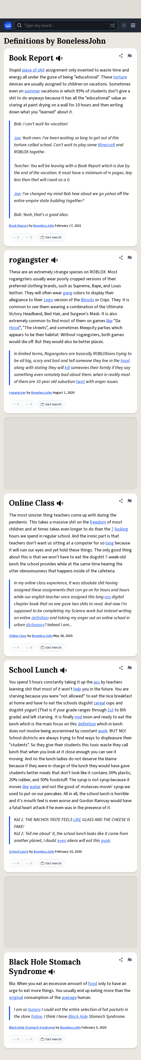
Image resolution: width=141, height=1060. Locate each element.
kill (67, 368)
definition (40, 618)
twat (80, 382)
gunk (105, 840)
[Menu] (133, 25)
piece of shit (33, 70)
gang (67, 293)
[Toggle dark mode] (124, 25)
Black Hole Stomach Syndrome (32, 1027)
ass (108, 597)
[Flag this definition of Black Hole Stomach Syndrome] (130, 960)
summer (32, 91)
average (69, 997)
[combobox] (66, 25)
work (102, 731)
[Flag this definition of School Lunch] (130, 668)
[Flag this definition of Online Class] (130, 501)
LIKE (77, 820)
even (61, 840)
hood (125, 361)
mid (78, 717)
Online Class (18, 635)
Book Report (18, 225)
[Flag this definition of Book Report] (130, 56)
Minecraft (106, 145)
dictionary (35, 625)
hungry (34, 1009)
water (35, 787)
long (110, 543)
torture (120, 77)
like (109, 321)
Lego (48, 300)
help (77, 689)
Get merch (50, 237)
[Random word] (112, 25)
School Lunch (18, 851)
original (16, 997)
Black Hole (78, 1016)
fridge (36, 1016)
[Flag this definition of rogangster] (130, 258)
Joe (17, 138)
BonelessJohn (43, 225)
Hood (14, 328)
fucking (121, 529)
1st (111, 710)
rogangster (17, 392)
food (92, 984)
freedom (98, 522)
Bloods (87, 300)
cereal (99, 703)
